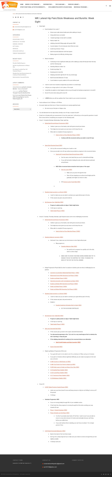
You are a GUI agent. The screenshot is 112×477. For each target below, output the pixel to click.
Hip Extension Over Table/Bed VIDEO (54, 202)
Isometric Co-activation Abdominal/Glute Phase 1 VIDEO (64, 272)
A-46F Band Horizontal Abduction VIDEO (55, 431)
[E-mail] (15, 17)
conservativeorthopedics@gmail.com (22, 26)
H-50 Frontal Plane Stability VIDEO (58, 372)
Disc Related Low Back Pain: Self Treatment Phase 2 (20, 70)
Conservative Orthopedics (12, 474)
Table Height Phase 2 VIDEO (57, 210)
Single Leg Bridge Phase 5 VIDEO (58, 286)
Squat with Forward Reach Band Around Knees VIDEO (69, 154)
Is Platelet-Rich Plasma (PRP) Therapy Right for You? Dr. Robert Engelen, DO (22, 97)
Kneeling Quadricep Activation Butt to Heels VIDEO (68, 305)
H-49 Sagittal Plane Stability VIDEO (59, 370)
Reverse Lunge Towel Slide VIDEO (71, 182)
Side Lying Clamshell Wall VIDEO (53, 328)
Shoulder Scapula (18, 51)
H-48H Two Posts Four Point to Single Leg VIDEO (62, 364)
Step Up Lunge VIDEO (66, 169)
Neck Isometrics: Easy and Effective (21, 77)
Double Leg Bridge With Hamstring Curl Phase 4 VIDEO (64, 284)
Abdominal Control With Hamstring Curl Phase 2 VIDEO (64, 275)
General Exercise (18, 44)
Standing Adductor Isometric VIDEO (54, 237)
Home (14, 13)
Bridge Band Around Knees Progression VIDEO (56, 123)
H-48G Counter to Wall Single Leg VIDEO (60, 361)
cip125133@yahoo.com (19, 29)
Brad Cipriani (15, 95)
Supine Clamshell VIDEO (56, 346)
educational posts (18, 39)
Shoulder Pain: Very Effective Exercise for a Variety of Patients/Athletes (22, 74)
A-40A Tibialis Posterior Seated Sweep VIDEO (56, 387)
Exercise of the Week (19, 41)
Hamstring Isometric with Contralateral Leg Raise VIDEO (64, 281)
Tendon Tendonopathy (19, 53)
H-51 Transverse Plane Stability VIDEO (60, 375)
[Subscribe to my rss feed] (13, 17)
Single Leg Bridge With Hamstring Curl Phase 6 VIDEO (63, 289)
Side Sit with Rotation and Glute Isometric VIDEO (68, 342)
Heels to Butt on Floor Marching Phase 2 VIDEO (68, 135)
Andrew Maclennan (17, 87)
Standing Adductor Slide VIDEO (69, 246)
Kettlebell (16, 46)
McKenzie (15, 48)
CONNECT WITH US (77, 460)
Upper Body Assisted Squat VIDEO (53, 145)
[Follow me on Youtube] (20, 17)
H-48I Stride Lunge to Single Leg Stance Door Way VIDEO (64, 367)
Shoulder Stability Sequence (19, 63)
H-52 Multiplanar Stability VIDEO (58, 378)
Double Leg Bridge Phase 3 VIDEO (58, 278)
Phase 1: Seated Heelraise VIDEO (58, 410)
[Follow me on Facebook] (18, 17)
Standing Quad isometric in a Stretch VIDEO (56, 192)
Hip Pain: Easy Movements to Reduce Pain (21, 66)
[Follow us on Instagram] (23, 17)
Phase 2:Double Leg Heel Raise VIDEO (59, 413)
